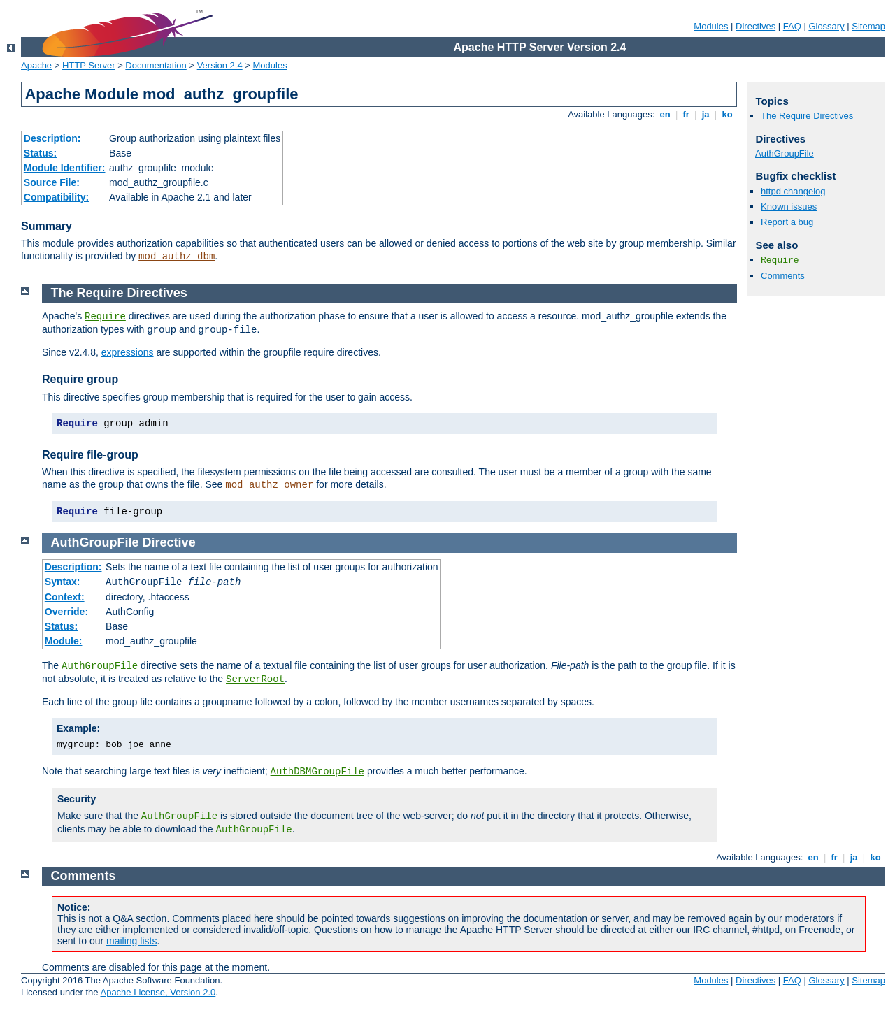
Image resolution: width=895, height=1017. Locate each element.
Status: (40, 153)
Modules (711, 26)
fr (686, 114)
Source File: (52, 182)
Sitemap (868, 26)
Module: (64, 641)
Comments (783, 276)
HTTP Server (88, 65)
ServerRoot (255, 679)
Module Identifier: (65, 167)
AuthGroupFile (784, 153)
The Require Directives (807, 115)
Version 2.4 (220, 65)
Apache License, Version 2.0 (157, 992)
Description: (52, 138)
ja (705, 114)
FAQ (792, 26)
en (665, 114)
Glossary (826, 26)
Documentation (155, 65)
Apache (36, 65)
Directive (169, 542)
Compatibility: (56, 197)
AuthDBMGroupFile (317, 771)
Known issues (789, 206)
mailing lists (131, 940)
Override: (66, 611)
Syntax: (62, 581)
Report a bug (787, 222)
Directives (755, 26)
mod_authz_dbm (176, 256)
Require (780, 260)
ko (727, 114)
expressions (127, 352)
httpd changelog (793, 191)
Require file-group (90, 455)
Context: (65, 597)
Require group (80, 379)
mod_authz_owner (269, 485)
